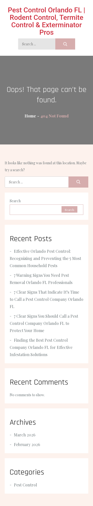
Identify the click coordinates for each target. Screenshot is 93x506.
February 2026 (27, 444)
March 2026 (24, 434)
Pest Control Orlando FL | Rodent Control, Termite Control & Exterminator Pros (46, 21)
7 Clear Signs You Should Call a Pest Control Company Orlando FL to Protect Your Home (44, 323)
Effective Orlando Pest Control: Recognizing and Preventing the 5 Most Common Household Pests (45, 258)
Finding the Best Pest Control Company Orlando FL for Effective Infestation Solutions (41, 347)
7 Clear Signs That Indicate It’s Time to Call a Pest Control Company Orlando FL (46, 299)
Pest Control (25, 484)
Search (15, 200)
